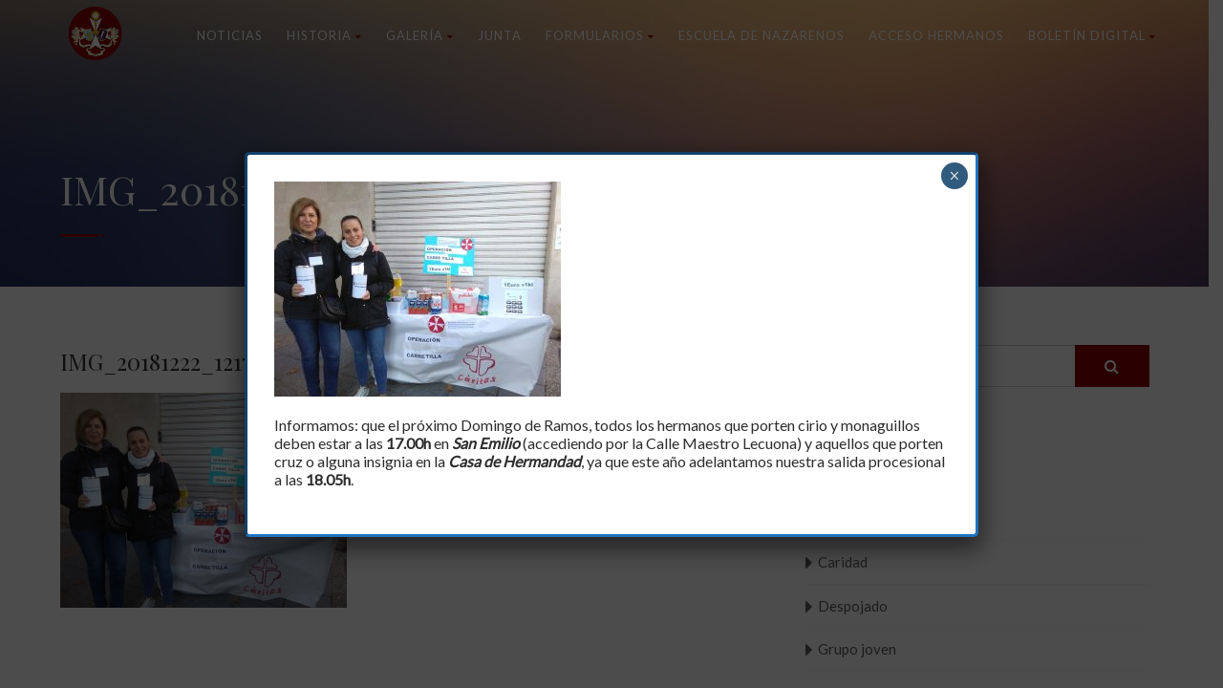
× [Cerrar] (954, 175)
